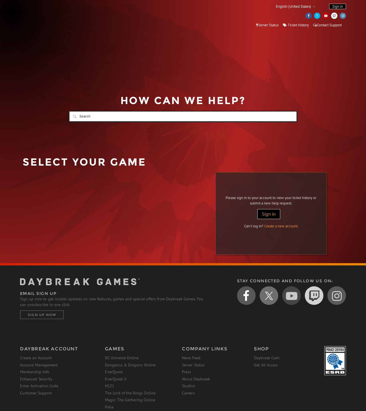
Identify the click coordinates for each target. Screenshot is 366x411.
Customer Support (36, 393)
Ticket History (296, 25)
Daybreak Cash (267, 357)
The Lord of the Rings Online (130, 393)
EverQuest (114, 371)
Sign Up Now (42, 315)
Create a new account (281, 226)
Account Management (39, 365)
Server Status (267, 25)
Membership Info (34, 371)
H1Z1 (109, 385)
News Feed (191, 357)
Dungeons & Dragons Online (130, 365)
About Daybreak (196, 379)
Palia (109, 407)
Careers (188, 393)
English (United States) (293, 6)
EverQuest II (115, 379)
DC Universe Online (122, 357)
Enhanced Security (36, 379)
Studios (188, 385)
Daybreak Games (46, 16)
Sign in (269, 214)
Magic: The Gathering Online (130, 399)
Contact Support (327, 25)
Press (186, 371)
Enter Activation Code (39, 385)
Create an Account (36, 357)
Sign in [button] (337, 6)
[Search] (183, 116)
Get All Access (266, 365)
